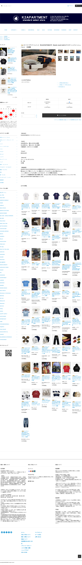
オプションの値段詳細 (58, 119)
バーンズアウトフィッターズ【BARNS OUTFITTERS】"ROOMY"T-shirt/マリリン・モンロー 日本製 (76, 231)
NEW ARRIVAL (31, 29)
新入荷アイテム (7, 37)
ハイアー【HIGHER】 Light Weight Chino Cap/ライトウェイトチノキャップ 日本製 (76, 349)
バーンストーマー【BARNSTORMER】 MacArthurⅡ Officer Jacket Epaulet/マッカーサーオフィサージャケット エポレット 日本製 (46, 234)
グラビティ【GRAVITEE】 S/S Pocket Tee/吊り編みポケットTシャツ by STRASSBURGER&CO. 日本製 (76, 294)
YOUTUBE (50, 29)
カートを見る (38, 534)
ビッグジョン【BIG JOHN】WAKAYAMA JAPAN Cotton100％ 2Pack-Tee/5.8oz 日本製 (11, 50)
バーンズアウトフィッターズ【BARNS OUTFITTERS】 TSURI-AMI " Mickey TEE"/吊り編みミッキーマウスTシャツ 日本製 (12, 90)
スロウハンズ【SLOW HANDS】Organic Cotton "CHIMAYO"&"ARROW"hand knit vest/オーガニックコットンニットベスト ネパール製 (46, 350)
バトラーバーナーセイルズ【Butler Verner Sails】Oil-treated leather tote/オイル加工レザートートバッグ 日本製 (12, 80)
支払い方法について (25, 534)
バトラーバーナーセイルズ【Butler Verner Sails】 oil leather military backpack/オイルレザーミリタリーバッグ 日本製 (76, 404)
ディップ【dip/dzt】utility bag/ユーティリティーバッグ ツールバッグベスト (46, 401)
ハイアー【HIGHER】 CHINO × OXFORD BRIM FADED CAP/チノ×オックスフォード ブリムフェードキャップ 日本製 (46, 292)
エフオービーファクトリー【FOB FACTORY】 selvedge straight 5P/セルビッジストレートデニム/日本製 (56, 350)
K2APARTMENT (7, 39)
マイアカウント (38, 532)
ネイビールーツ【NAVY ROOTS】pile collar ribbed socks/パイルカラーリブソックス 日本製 (46, 378)
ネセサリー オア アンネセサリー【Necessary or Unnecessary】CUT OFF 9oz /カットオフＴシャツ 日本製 (25, 292)
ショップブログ (24, 550)
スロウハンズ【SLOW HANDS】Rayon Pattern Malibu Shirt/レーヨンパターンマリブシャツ (25, 262)
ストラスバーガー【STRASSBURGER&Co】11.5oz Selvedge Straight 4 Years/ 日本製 (66, 323)
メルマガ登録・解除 (25, 547)
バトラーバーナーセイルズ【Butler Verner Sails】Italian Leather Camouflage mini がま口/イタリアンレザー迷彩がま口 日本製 (25, 350)
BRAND (24, 29)
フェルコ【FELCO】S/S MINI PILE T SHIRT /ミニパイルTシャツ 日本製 (66, 292)
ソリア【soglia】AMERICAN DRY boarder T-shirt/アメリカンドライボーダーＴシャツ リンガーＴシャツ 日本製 (25, 322)
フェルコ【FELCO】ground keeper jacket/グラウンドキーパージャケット (36, 348)
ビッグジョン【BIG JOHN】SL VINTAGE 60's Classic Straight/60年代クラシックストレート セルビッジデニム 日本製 (25, 434)
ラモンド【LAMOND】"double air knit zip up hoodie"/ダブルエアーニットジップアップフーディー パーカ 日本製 (76, 378)
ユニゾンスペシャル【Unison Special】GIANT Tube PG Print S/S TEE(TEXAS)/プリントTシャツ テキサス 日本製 (25, 206)
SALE (38, 29)
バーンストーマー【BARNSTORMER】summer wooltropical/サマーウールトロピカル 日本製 (56, 237)
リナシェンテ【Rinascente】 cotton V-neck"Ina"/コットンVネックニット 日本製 (46, 264)
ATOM (25, 552)
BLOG (43, 29)
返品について (67, 119)
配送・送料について (25, 536)
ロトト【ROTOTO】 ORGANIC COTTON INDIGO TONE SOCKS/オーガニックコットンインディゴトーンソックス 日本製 (56, 403)
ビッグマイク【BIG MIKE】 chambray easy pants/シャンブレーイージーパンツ (76, 207)
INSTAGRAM (56, 29)
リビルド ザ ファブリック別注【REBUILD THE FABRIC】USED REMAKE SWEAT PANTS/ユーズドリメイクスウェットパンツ (36, 295)
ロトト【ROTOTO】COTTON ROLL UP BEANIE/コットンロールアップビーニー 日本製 (36, 378)
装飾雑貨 (5, 36)
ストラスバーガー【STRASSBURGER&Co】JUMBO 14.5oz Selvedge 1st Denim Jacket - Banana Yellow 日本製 (56, 262)
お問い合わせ (38, 536)
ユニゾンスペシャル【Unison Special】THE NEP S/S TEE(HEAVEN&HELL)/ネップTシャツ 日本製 (56, 205)
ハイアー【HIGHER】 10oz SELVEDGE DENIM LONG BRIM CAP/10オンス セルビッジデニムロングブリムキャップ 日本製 (76, 321)
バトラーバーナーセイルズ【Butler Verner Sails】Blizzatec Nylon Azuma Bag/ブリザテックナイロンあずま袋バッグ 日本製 (46, 319)
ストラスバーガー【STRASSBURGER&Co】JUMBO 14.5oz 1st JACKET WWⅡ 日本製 (12, 59)
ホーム (1, 36)
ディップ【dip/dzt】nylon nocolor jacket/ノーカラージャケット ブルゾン (36, 403)
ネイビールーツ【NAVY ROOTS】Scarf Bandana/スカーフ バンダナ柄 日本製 (66, 348)
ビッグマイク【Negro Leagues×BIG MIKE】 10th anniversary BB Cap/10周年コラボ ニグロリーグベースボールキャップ (56, 378)
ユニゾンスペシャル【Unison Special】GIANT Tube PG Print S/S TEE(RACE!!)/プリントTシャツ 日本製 (36, 205)
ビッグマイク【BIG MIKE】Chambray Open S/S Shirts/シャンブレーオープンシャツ (66, 205)
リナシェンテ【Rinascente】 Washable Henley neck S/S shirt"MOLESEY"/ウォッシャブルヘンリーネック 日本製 (36, 230)
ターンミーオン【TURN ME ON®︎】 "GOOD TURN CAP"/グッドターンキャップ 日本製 (25, 234)
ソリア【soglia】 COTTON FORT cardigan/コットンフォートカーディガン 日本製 (66, 377)
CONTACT (75, 29)
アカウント (71, 5)
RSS (22, 552)
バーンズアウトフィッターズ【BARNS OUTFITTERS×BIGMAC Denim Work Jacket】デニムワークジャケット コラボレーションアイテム (56, 321)
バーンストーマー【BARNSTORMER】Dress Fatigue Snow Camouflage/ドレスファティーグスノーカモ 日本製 (25, 404)
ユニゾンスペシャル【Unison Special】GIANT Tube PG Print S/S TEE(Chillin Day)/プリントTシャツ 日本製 (46, 205)
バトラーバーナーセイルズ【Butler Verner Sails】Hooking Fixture (25, 375)
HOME (5, 29)
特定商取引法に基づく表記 (75, 119)
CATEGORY (14, 29)
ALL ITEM (6, 38)
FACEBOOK (63, 29)
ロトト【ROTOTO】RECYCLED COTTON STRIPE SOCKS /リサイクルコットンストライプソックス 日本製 (66, 404)
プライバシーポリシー (26, 545)
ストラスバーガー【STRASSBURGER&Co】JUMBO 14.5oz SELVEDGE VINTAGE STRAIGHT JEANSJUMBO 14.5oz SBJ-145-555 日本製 (76, 266)
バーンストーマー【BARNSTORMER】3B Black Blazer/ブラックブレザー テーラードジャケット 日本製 (66, 233)
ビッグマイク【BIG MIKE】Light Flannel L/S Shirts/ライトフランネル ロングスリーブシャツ (12, 69)
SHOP (70, 29)
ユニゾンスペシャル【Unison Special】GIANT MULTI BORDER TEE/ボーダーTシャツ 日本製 (56, 294)
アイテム (78, 5)
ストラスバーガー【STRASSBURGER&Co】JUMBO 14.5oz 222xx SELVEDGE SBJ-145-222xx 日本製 (66, 267)
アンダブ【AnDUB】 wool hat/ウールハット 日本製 (36, 263)
